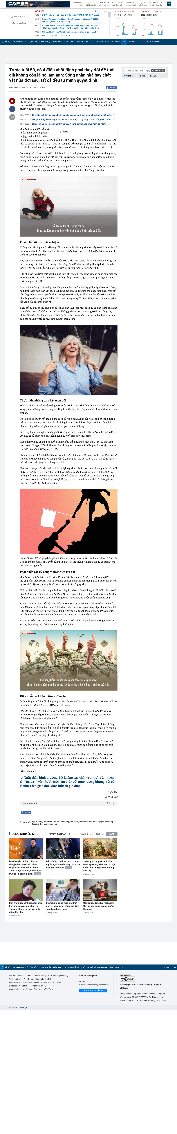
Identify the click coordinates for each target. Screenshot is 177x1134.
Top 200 (173, 967)
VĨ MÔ (96, 42)
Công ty (129, 76)
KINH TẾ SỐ (104, 42)
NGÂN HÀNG (57, 42)
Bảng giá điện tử (17, 17)
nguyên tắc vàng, (105, 822)
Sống (42, 87)
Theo (69, 803)
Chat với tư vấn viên (93, 990)
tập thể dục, (37, 822)
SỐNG (124, 42)
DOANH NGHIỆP (45, 42)
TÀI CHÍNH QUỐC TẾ (84, 42)
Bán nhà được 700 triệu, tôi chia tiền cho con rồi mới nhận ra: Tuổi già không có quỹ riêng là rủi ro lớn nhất (25, 907)
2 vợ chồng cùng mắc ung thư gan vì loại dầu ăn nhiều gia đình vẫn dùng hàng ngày (62, 906)
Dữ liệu (145, 42)
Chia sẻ (112, 88)
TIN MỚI (63, 131)
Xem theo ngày (57, 834)
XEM (111, 834)
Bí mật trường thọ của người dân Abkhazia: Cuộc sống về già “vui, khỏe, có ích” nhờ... (73, 119)
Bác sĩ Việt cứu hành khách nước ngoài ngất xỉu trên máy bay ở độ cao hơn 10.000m (63, 864)
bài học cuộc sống (48, 824)
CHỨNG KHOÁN (18, 42)
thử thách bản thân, (88, 822)
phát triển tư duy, (51, 822)
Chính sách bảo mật (18, 1007)
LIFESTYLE (132, 42)
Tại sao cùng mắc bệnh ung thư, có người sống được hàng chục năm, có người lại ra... (74, 124)
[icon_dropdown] (169, 4)
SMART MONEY (70, 42)
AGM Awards (154, 42)
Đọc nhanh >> (100, 11)
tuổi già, (36, 824)
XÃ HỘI (8, 42)
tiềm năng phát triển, (69, 822)
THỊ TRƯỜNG (115, 42)
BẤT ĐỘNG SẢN (31, 42)
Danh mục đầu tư (18, 23)
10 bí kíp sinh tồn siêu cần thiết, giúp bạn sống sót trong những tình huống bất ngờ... (73, 115)
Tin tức (142, 76)
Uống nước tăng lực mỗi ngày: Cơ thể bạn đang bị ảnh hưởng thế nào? (98, 906)
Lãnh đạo (154, 76)
